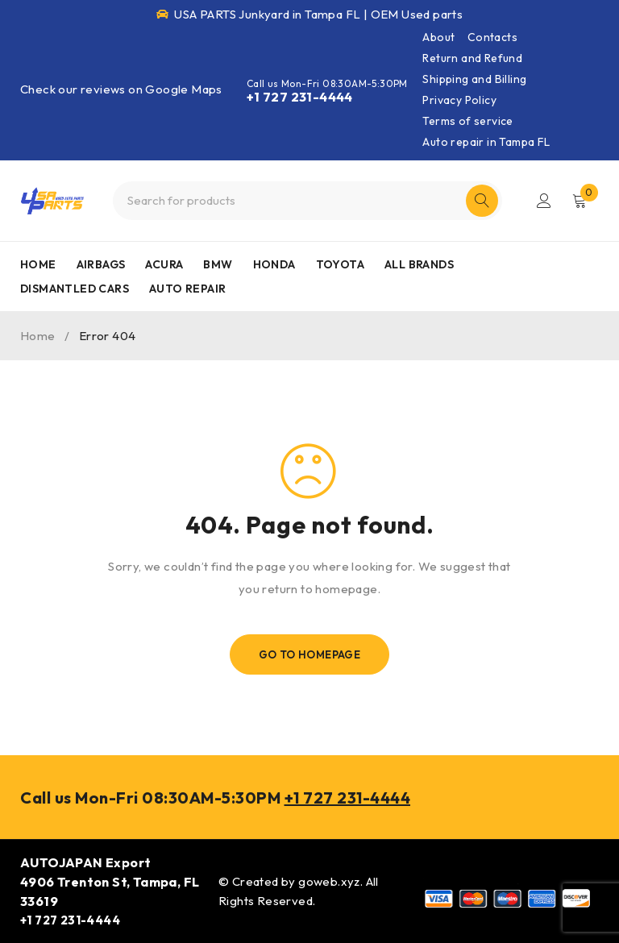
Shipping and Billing (474, 79)
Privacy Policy (459, 100)
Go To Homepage (310, 654)
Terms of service (467, 121)
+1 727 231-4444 (300, 96)
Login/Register (544, 200)
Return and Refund (472, 58)
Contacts (492, 37)
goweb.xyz (329, 881)
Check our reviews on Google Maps (121, 89)
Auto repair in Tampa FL (486, 142)
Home (38, 335)
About (438, 37)
